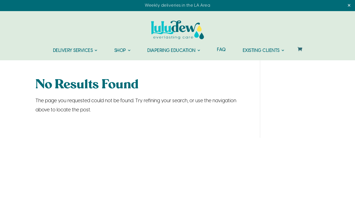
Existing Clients (261, 50)
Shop (120, 50)
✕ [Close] (349, 5)
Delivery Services (73, 50)
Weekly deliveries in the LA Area (177, 5)
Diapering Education (171, 50)
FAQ (221, 50)
